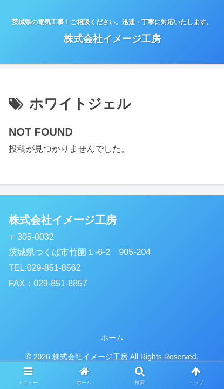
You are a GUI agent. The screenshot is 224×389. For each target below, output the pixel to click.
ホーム (112, 337)
